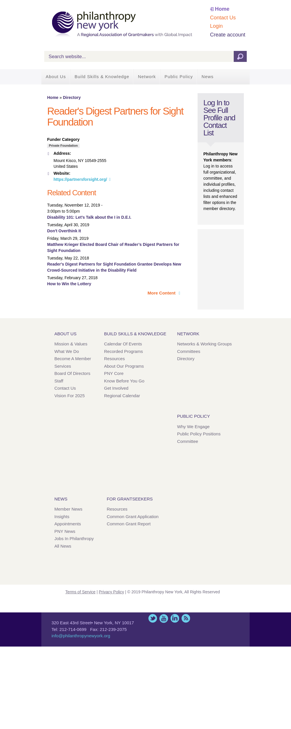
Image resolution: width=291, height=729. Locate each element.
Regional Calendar (122, 395)
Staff (58, 380)
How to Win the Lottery (69, 283)
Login (216, 26)
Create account (227, 35)
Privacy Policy (111, 592)
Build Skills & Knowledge (102, 76)
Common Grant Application (133, 516)
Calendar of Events (123, 343)
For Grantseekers (130, 498)
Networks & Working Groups (204, 343)
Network (147, 76)
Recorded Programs (123, 351)
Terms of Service (80, 592)
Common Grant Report (129, 523)
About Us (56, 76)
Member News (68, 509)
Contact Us (223, 18)
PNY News (64, 531)
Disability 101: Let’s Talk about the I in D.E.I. (89, 217)
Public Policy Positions (198, 433)
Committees (188, 351)
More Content (162, 292)
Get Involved (116, 388)
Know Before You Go (124, 380)
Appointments (67, 523)
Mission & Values (70, 343)
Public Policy (179, 76)
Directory (71, 97)
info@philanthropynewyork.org (80, 635)
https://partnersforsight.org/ (80, 179)
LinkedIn (174, 618)
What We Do (66, 351)
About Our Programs (124, 366)
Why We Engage (193, 426)
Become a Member (72, 358)
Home (222, 9)
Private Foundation (63, 145)
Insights (61, 516)
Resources (114, 358)
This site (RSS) (185, 618)
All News (62, 546)
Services (62, 366)
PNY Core (114, 373)
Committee (187, 441)
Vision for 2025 (69, 395)
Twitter (152, 618)
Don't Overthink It (64, 231)
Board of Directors (72, 373)
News (208, 76)
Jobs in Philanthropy (74, 538)
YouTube (163, 618)
